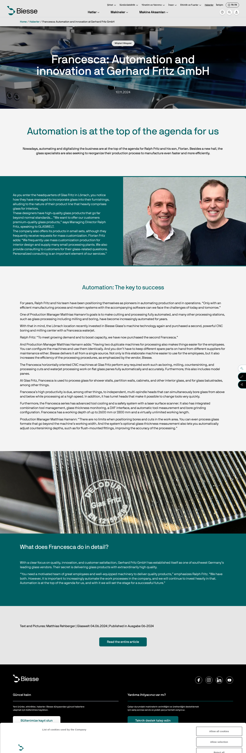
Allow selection (219, 712)
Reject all (219, 723)
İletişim (219, 5)
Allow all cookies (219, 702)
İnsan (173, 5)
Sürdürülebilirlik (129, 5)
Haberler (209, 5)
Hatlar (94, 12)
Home (23, 21)
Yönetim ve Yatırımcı (154, 5)
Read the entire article (123, 642)
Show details (49, 746)
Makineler (120, 12)
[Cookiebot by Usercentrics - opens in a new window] (21, 746)
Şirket (112, 5)
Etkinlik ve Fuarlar (191, 5)
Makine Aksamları (154, 12)
